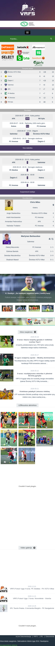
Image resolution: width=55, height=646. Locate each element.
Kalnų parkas (35, 116)
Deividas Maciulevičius (12, 255)
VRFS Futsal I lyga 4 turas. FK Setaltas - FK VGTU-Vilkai (32, 589)
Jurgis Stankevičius (13, 213)
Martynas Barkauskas (30, 236)
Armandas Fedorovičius (13, 222)
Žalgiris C (8, 80)
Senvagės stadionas (35, 138)
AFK (7, 89)
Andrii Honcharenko (13, 217)
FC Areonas (9, 97)
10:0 (27, 119)
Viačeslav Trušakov (13, 226)
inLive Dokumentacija (23, 636)
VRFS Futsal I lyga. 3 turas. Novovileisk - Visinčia (32, 598)
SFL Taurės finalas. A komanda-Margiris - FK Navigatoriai (32, 608)
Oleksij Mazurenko (12, 247)
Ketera (8, 76)
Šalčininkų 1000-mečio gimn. (35, 123)
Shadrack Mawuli (12, 260)
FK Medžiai (9, 93)
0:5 (27, 134)
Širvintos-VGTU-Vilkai (12, 72)
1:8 (27, 141)
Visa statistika (27, 148)
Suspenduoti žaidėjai (27, 192)
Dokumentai (50, 636)
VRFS (35, 636)
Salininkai (9, 85)
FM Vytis (8, 102)
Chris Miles (35, 202)
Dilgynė (35, 131)
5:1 (27, 126)
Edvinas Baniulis (12, 251)
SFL (41, 636)
